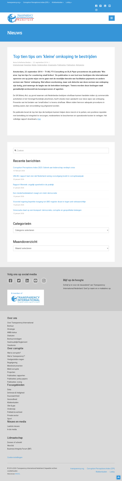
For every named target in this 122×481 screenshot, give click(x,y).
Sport (9, 419)
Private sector (13, 415)
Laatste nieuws (13, 426)
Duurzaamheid (13, 396)
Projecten (11, 372)
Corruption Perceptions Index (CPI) (35, 2)
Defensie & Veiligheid (15, 393)
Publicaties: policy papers (17, 379)
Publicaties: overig (14, 382)
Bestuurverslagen (14, 339)
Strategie (11, 329)
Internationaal (18, 65)
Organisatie (52, 65)
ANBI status (12, 332)
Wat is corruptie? (14, 353)
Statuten (10, 336)
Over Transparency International (20, 323)
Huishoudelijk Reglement (17, 342)
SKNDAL (17, 474)
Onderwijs (11, 409)
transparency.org (13, 2)
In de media (12, 429)
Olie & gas (11, 406)
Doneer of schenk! (14, 442)
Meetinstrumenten (15, 366)
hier (39, 119)
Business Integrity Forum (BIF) (19, 449)
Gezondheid (12, 399)
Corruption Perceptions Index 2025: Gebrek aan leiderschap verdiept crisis (44, 167)
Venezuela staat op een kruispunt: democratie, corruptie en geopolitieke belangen (47, 210)
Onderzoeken (42, 65)
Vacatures (11, 345)
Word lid (10, 446)
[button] (112, 18)
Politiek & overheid (14, 412)
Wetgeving (80, 65)
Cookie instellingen (14, 457)
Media (34, 65)
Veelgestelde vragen (15, 359)
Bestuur (10, 326)
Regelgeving (12, 363)
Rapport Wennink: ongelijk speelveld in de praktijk (33, 184)
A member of (25, 297)
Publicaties (61, 65)
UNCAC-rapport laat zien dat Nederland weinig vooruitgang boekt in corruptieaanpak (48, 176)
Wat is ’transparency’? (16, 356)
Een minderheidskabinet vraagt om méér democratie (35, 193)
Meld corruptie (13, 369)
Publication (71, 65)
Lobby (68, 2)
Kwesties (27, 65)
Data (9, 389)
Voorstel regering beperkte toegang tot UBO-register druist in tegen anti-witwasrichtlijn (49, 202)
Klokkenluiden (57, 2)
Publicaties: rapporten (16, 376)
